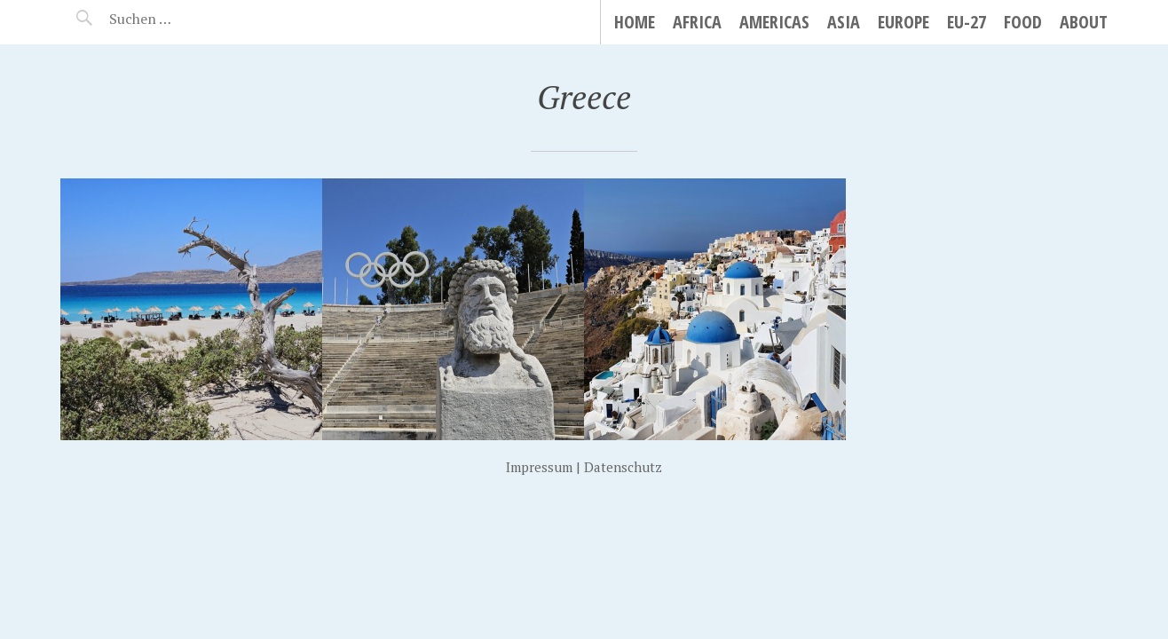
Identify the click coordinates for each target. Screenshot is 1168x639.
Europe (903, 22)
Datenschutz (623, 467)
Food (1023, 22)
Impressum (539, 467)
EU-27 (966, 22)
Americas (774, 22)
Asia (843, 22)
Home (634, 22)
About (1084, 22)
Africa (697, 22)
